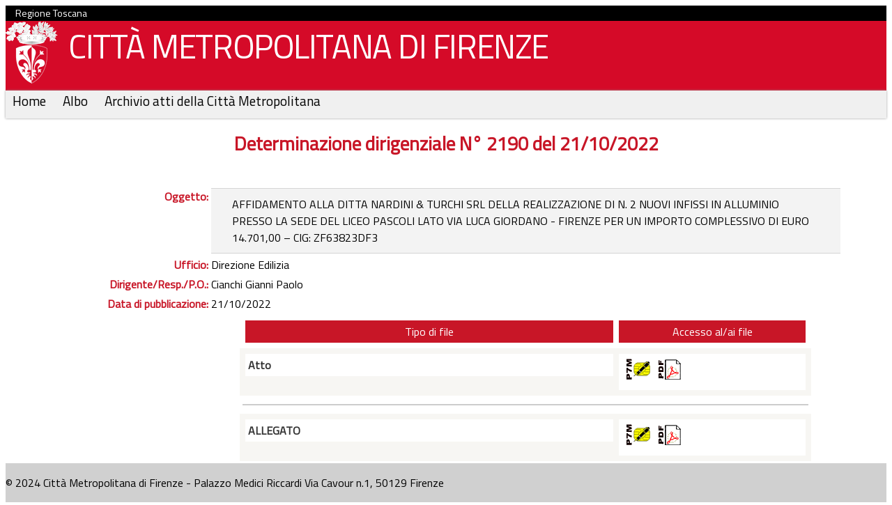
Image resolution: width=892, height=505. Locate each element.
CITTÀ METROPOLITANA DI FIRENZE (303, 50)
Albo (77, 101)
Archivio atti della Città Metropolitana (213, 101)
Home (31, 101)
